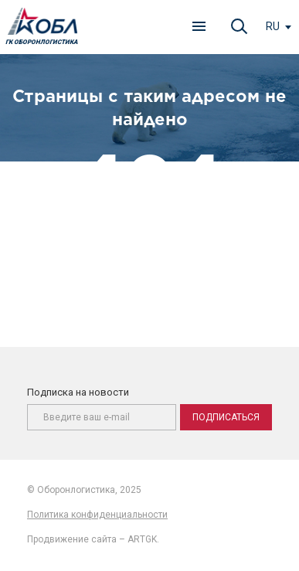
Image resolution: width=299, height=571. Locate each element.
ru (273, 26)
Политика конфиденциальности (97, 514)
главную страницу (200, 260)
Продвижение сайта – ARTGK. (93, 539)
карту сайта (194, 277)
